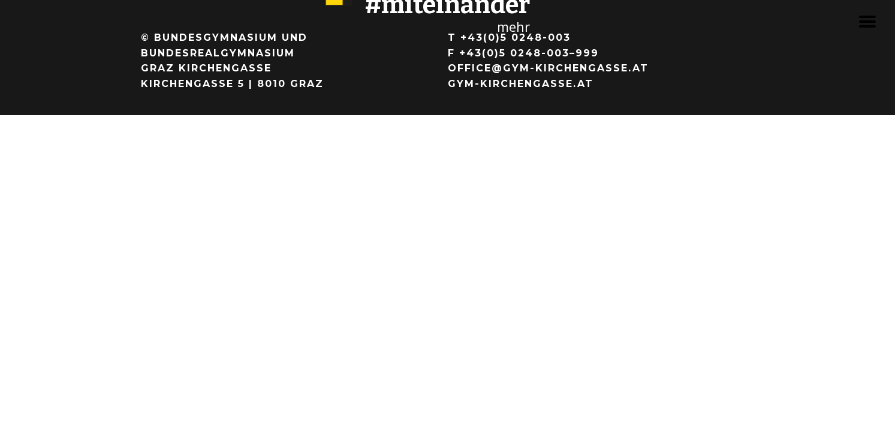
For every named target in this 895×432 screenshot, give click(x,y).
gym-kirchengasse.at (520, 83)
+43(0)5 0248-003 (515, 37)
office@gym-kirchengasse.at (548, 68)
